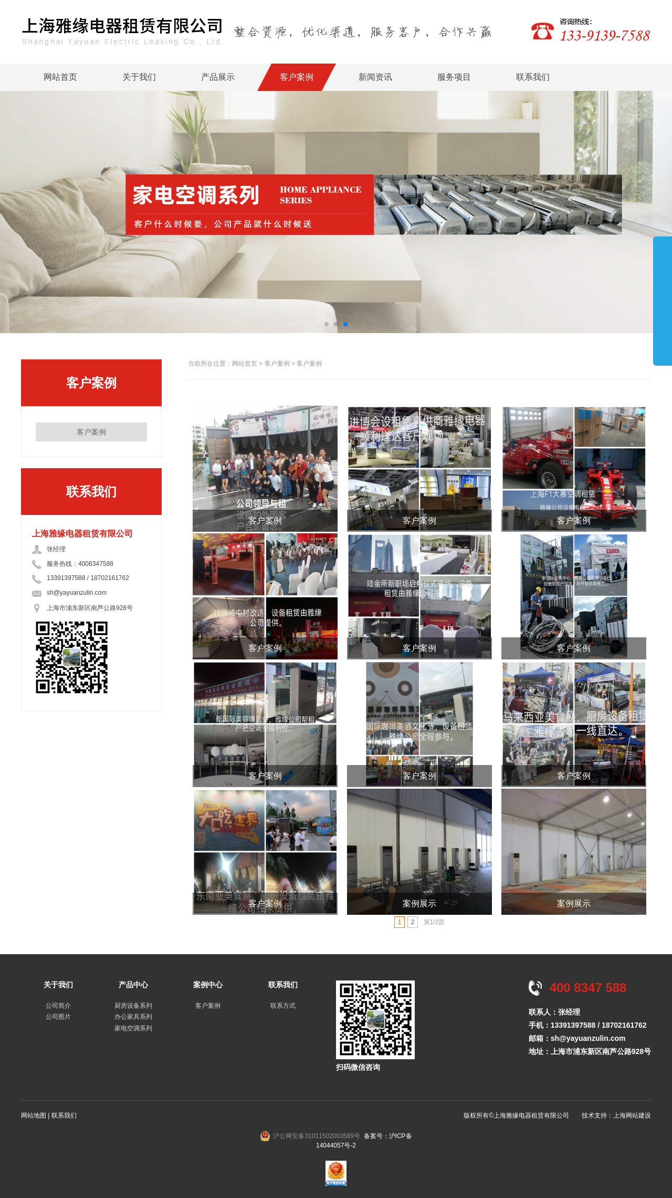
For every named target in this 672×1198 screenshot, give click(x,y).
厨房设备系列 (133, 1005)
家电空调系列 (133, 1028)
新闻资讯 (375, 77)
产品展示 (218, 77)
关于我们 (139, 77)
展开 (662, 300)
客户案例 (296, 77)
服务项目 (454, 77)
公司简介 (58, 1005)
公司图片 (58, 1016)
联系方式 (283, 1005)
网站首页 (60, 77)
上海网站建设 (632, 1115)
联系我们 (533, 77)
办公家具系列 (133, 1016)
